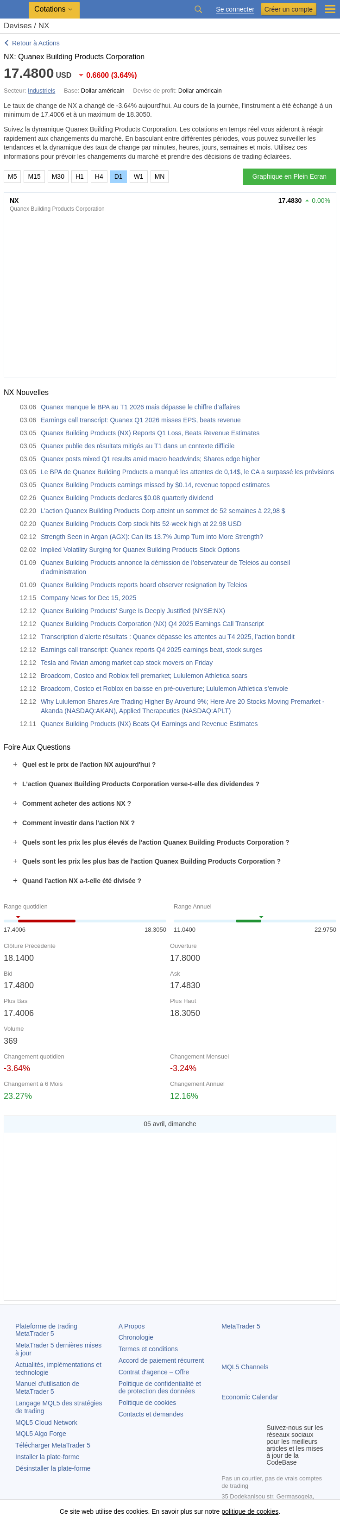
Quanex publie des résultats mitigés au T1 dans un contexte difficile (137, 446)
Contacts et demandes (151, 1414)
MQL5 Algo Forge (40, 1433)
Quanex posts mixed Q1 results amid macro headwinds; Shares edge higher (150, 459)
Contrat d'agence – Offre (154, 1372)
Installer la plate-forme (47, 1456)
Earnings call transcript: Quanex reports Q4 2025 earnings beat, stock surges (152, 649)
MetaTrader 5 (240, 1326)
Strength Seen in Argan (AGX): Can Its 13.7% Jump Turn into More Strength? (152, 536)
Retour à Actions (36, 43)
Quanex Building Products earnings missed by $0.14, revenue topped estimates (155, 485)
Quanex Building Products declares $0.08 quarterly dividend (127, 497)
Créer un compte (288, 9)
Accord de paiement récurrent (161, 1360)
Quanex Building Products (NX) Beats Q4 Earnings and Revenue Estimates (149, 723)
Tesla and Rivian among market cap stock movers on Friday (127, 662)
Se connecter (235, 9)
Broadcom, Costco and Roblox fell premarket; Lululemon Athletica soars (144, 675)
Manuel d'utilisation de (47, 1387)
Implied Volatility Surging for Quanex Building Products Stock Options (140, 549)
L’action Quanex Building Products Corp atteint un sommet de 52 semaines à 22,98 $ (163, 510)
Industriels (41, 90)
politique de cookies (249, 1511)
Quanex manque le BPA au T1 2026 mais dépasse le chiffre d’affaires (140, 407)
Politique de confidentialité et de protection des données (160, 1387)
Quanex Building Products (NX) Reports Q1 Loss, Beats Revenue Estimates (150, 433)
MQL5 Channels (244, 1367)
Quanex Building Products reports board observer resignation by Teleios (144, 585)
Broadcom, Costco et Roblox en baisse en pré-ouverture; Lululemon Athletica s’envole (164, 688)
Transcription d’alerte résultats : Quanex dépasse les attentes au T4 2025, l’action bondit (168, 636)
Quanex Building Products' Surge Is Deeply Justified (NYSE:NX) (133, 610)
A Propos (132, 1326)
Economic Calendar (249, 1397)
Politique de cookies (147, 1402)
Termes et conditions (148, 1349)
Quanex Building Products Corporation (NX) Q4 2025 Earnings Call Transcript (152, 623)
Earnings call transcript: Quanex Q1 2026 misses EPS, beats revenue (141, 420)
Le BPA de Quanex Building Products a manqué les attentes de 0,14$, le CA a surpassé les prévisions (187, 472)
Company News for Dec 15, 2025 (88, 598)
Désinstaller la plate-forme (53, 1468)
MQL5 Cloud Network (46, 1422)
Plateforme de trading (46, 1330)
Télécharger (52, 1445)
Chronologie (136, 1337)
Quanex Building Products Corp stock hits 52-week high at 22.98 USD (141, 523)
